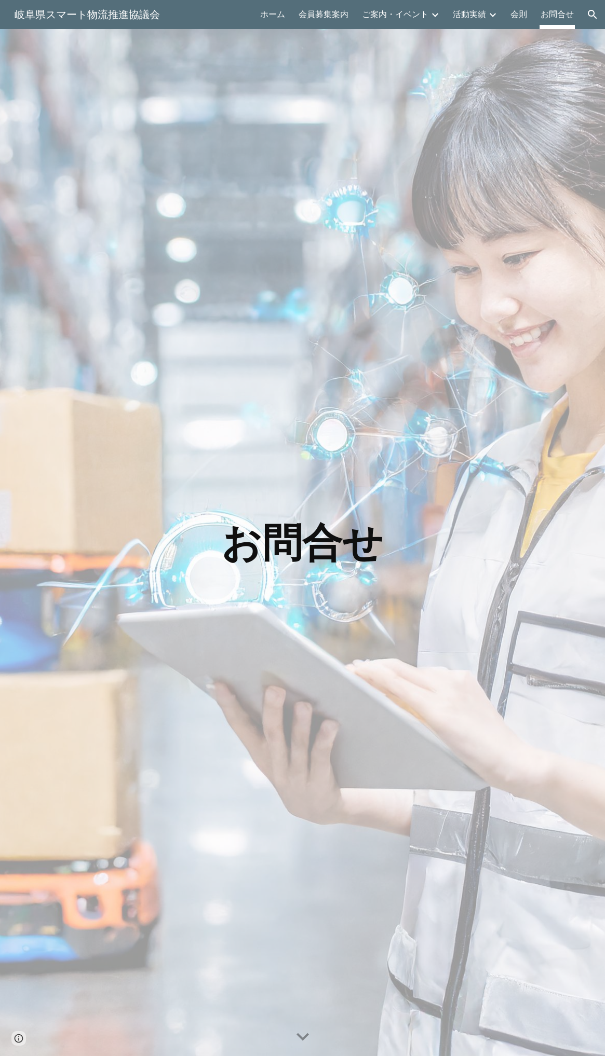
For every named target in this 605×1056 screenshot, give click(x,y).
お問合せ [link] (557, 14)
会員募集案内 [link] (323, 14)
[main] (303, 543)
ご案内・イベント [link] (395, 14)
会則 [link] (518, 14)
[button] (592, 14)
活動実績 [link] (469, 14)
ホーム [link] (272, 14)
